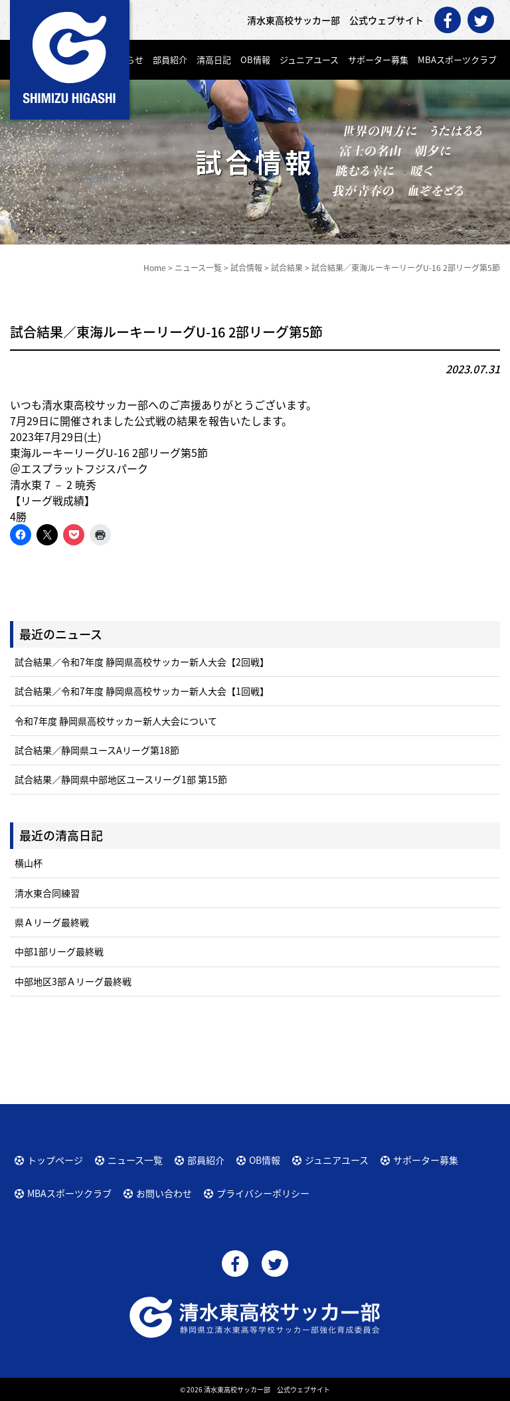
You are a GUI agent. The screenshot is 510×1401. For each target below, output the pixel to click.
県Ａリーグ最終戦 (52, 922)
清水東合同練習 (47, 892)
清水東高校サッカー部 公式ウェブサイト (267, 1389)
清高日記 (214, 59)
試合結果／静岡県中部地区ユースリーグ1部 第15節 (121, 779)
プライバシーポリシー (262, 1193)
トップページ (55, 1160)
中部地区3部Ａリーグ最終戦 (73, 981)
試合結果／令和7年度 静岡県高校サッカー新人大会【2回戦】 (142, 661)
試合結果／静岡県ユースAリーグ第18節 (97, 750)
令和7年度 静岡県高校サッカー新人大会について (116, 720)
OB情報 (255, 59)
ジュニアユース (309, 59)
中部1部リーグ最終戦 (59, 951)
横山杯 (28, 863)
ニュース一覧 (135, 1160)
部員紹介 (170, 59)
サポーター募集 (378, 59)
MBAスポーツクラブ (457, 59)
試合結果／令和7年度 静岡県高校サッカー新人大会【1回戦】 (142, 691)
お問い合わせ (164, 1193)
